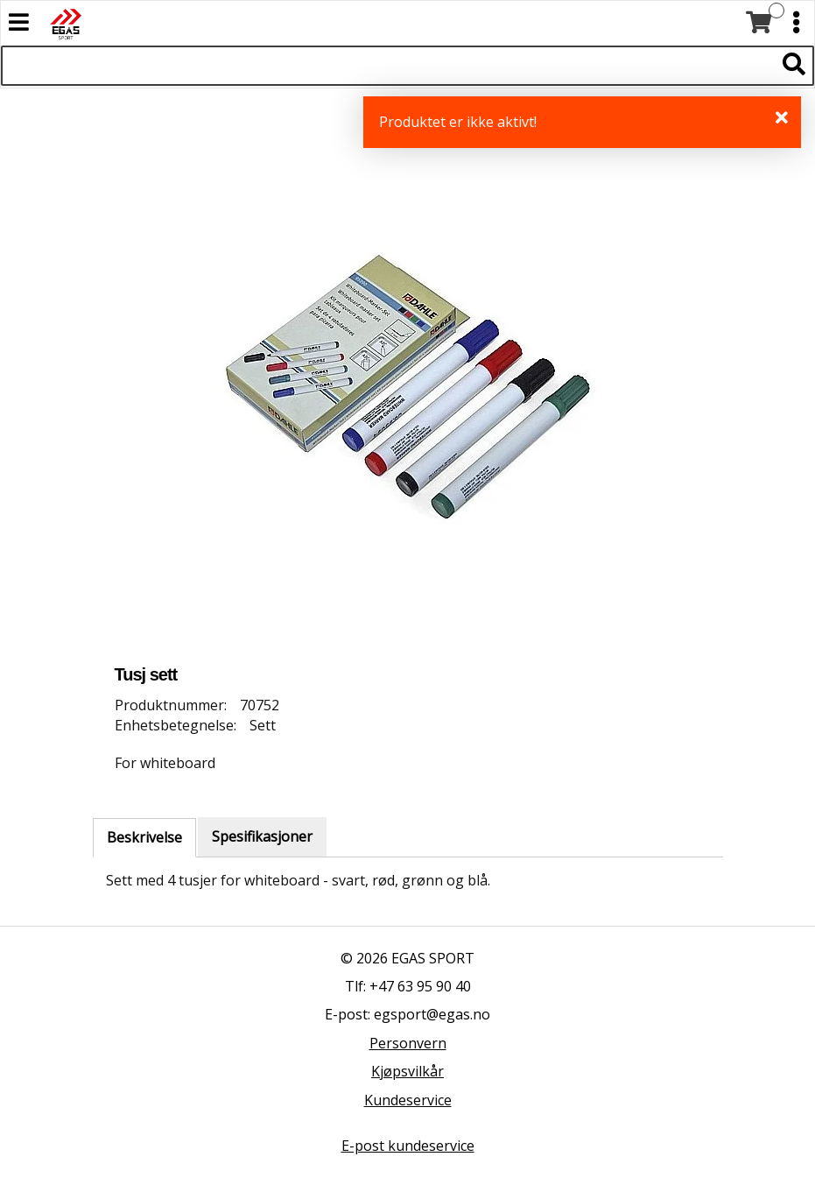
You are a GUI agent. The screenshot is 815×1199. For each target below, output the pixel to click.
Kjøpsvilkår (407, 1071)
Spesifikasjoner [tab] (262, 836)
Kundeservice (408, 1100)
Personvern (407, 1043)
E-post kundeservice (407, 1145)
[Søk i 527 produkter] (388, 65)
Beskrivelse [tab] (144, 837)
